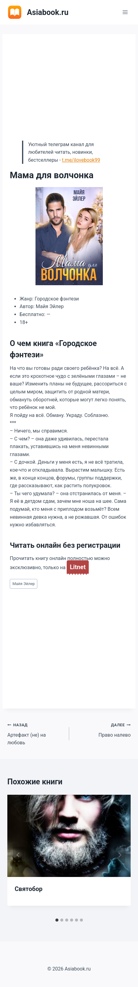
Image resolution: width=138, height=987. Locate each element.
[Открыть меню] (125, 12)
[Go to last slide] (18, 855)
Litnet (78, 567)
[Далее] (119, 855)
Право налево (102, 729)
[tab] (56, 920)
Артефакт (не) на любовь (35, 733)
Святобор (29, 889)
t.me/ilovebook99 (81, 160)
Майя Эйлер (24, 583)
